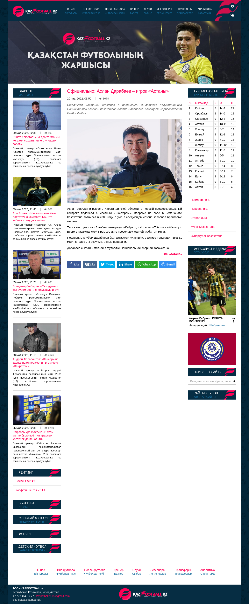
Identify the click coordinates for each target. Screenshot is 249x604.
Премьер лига (200, 199)
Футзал (24, 534)
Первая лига (199, 208)
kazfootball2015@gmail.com (52, 596)
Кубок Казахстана (203, 226)
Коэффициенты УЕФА (31, 490)
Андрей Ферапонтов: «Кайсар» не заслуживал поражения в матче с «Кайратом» (36, 362)
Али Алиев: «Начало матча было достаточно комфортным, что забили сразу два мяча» (35, 217)
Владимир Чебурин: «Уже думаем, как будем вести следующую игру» (36, 288)
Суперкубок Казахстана (207, 235)
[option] (124, 52)
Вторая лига (199, 217)
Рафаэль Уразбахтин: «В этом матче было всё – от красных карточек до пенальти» (33, 435)
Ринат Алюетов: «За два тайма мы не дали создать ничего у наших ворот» (36, 140)
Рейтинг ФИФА (26, 481)
